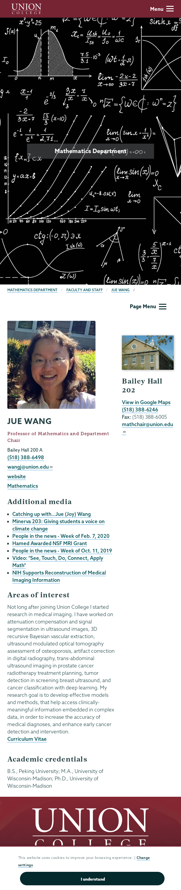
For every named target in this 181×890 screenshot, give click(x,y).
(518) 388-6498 (25, 457)
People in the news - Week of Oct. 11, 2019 (62, 550)
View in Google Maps (146, 402)
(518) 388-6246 (140, 409)
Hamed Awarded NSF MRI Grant (49, 543)
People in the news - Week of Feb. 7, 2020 (61, 536)
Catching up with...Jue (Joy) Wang (51, 514)
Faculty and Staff (84, 290)
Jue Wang (120, 290)
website (16, 476)
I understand (93, 879)
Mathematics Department (32, 290)
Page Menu (148, 306)
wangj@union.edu (30, 467)
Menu (162, 9)
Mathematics (22, 486)
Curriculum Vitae (27, 739)
